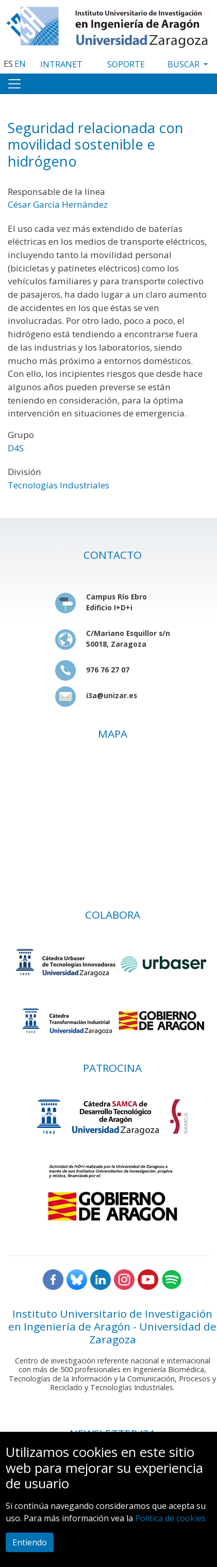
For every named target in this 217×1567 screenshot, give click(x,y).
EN (20, 63)
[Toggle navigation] (14, 84)
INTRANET (61, 64)
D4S (16, 448)
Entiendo (29, 1542)
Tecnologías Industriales (58, 485)
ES (8, 63)
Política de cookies (170, 1518)
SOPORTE (126, 64)
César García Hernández (58, 204)
